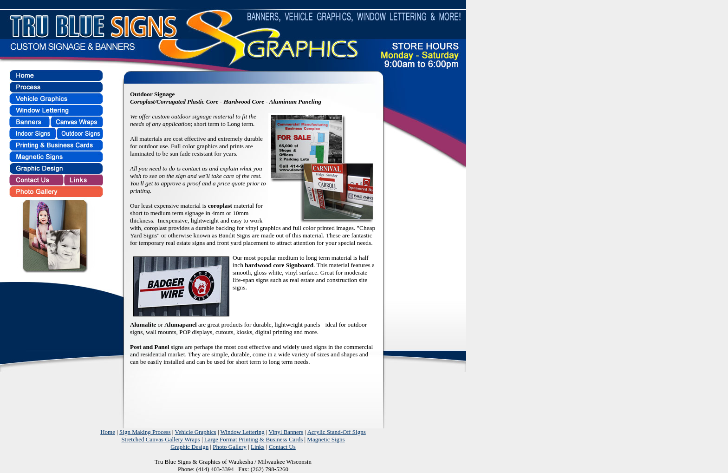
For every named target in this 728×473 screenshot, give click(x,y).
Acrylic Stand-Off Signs (336, 431)
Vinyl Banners (286, 431)
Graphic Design (189, 446)
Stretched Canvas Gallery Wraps (160, 439)
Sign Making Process (145, 431)
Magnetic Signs (325, 439)
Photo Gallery (230, 446)
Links (258, 446)
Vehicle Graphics (195, 431)
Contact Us (282, 446)
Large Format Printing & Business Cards (253, 439)
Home (107, 431)
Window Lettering (243, 431)
